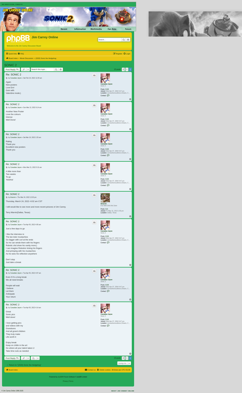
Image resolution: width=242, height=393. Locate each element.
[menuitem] (21, 54)
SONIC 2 (10, 65)
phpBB (60, 377)
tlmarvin (104, 204)
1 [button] (126, 69)
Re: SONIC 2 (13, 74)
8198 (107, 89)
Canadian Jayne (106, 84)
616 (106, 209)
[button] (123, 69)
